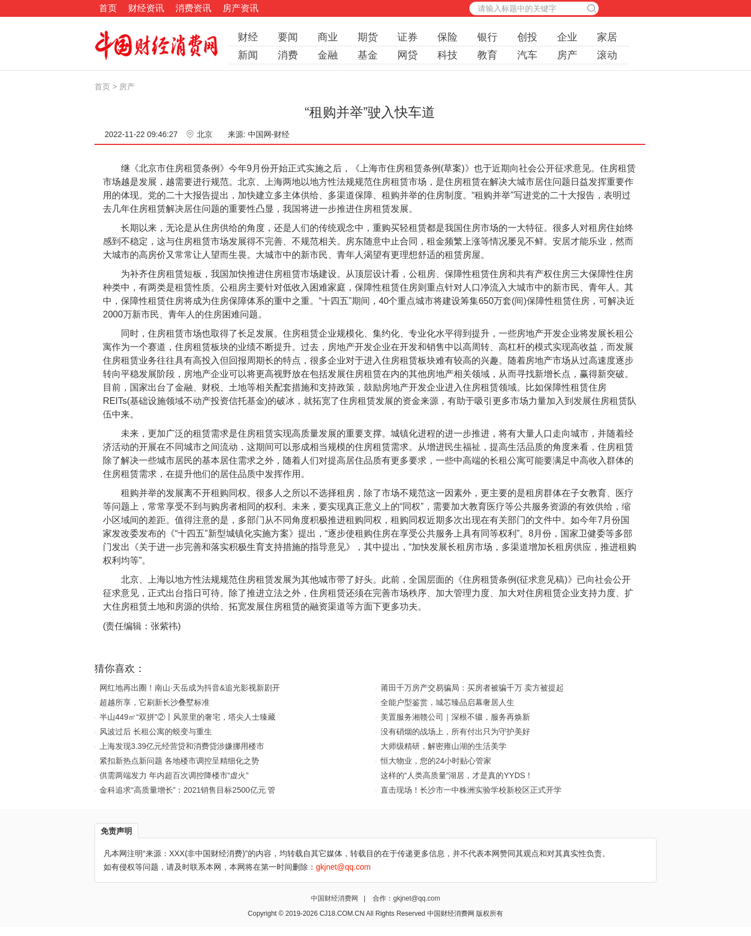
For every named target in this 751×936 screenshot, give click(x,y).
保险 (447, 37)
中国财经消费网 (335, 898)
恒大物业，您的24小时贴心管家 (436, 760)
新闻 (248, 55)
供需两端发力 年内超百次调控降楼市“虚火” (173, 775)
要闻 (288, 37)
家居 (607, 37)
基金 (368, 55)
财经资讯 (146, 8)
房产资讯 (241, 8)
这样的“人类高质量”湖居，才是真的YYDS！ (457, 775)
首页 (108, 8)
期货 (368, 37)
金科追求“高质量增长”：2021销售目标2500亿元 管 (187, 789)
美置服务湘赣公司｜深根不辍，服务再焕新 (455, 716)
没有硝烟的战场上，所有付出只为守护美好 (455, 731)
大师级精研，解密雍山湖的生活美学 (443, 746)
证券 (407, 37)
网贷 (407, 55)
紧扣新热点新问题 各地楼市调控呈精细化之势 (179, 760)
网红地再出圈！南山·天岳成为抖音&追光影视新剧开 (189, 687)
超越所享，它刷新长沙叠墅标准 (154, 702)
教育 (487, 55)
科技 (447, 55)
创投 (527, 37)
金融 (328, 55)
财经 (248, 37)
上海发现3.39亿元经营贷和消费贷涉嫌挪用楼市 (181, 746)
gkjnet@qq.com (416, 898)
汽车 (527, 55)
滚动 (607, 55)
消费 (288, 55)
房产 (567, 55)
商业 (328, 37)
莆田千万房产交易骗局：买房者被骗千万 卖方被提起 (472, 687)
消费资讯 (193, 8)
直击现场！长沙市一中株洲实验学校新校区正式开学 (471, 789)
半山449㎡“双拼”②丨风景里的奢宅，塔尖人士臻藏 (187, 716)
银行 (487, 37)
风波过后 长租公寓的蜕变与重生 (155, 731)
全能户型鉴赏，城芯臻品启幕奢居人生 (447, 702)
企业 (567, 37)
